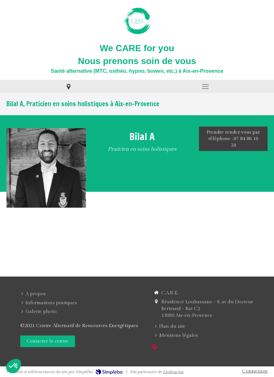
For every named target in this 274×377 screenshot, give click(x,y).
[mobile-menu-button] (205, 86)
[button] (13, 366)
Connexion (255, 371)
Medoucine (173, 371)
